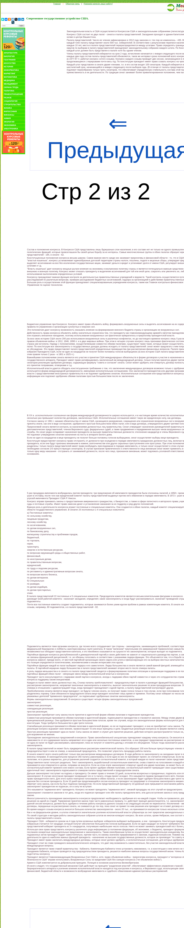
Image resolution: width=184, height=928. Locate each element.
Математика (10, 77)
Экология (9, 122)
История (8, 67)
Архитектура (10, 53)
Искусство (10, 63)
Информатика (11, 70)
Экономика (10, 125)
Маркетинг (9, 74)
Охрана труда (11, 87)
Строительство (12, 105)
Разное (8, 98)
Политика (9, 91)
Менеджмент (11, 84)
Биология (9, 56)
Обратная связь (73, 4)
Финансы (9, 115)
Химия (7, 118)
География (9, 60)
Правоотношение (13, 94)
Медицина (9, 80)
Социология (10, 101)
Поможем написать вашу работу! (98, 4)
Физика (8, 108)
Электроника (11, 129)
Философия (10, 111)
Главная (57, 4)
